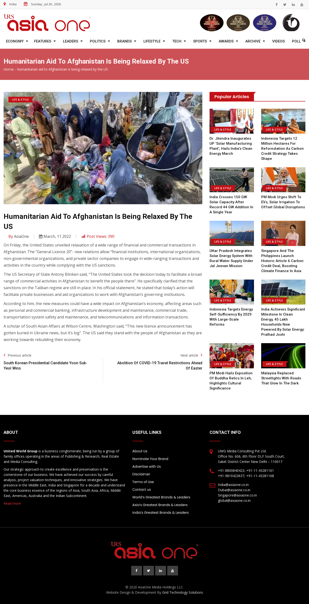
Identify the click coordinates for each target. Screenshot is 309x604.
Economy (15, 41)
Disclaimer (141, 474)
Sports (200, 41)
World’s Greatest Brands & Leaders (161, 497)
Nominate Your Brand (150, 458)
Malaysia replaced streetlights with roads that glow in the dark (281, 378)
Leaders (70, 41)
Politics (97, 41)
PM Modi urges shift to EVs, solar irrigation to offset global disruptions (283, 202)
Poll (296, 41)
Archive (252, 41)
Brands (124, 41)
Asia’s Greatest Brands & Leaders (160, 504)
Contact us (141, 489)
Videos (278, 41)
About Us (139, 451)
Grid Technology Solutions (182, 592)
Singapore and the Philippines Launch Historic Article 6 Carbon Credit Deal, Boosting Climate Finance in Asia (282, 261)
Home (9, 69)
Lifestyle (152, 41)
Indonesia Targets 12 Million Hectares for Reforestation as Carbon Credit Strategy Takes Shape (282, 148)
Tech (176, 41)
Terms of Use (143, 481)
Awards (226, 41)
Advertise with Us (146, 466)
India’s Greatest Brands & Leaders (160, 512)
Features (42, 41)
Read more (12, 503)
